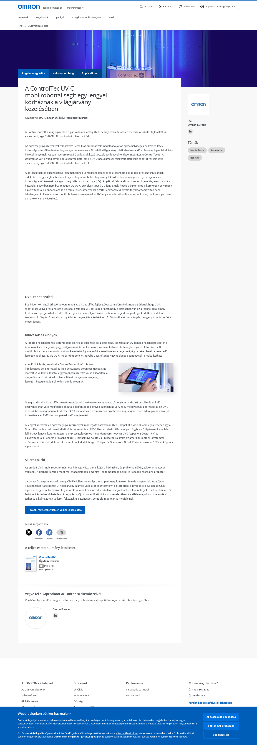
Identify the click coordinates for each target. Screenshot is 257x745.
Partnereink (134, 683)
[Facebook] (39, 532)
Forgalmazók (133, 695)
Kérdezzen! (197, 695)
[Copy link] (61, 532)
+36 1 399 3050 (199, 689)
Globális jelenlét (30, 701)
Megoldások (42, 17)
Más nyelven (45, 569)
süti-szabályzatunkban (127, 733)
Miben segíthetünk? (203, 683)
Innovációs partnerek (137, 689)
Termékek (23, 17)
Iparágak (60, 17)
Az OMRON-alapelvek (33, 689)
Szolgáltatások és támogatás (87, 17)
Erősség (78, 701)
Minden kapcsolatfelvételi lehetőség (212, 702)
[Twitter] (29, 532)
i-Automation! (81, 695)
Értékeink (81, 683)
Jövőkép (78, 689)
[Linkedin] (49, 532)
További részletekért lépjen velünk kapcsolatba (55, 510)
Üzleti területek (29, 695)
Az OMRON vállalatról (37, 683)
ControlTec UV (47, 557)
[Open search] (146, 6)
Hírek (112, 17)
